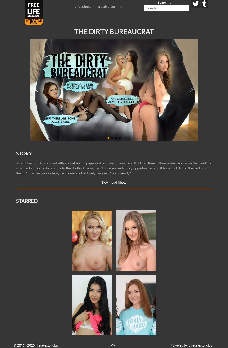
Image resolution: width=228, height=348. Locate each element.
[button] (36, 89)
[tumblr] (204, 4)
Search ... (164, 2)
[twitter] (195, 4)
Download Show (114, 182)
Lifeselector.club (200, 345)
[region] (114, 90)
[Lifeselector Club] (34, 12)
